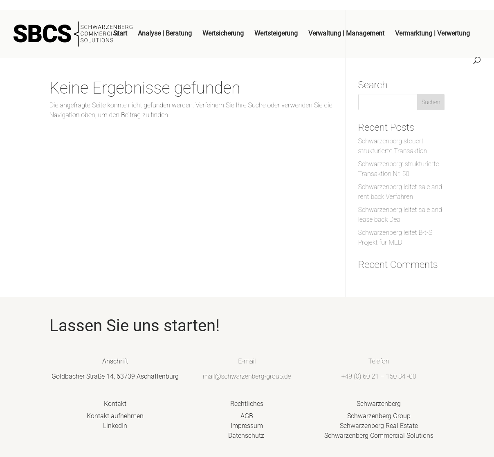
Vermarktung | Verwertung (432, 34)
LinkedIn (126, 427)
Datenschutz (247, 436)
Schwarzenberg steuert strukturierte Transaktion (392, 146)
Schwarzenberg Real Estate (368, 427)
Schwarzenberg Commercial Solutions (368, 436)
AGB (247, 418)
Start (120, 34)
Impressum (247, 427)
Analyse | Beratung (165, 34)
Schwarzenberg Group (368, 418)
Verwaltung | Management (346, 34)
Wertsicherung (223, 34)
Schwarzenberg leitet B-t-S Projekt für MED (395, 237)
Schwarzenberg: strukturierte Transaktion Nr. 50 (398, 169)
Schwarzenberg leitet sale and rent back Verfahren (400, 192)
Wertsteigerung (276, 34)
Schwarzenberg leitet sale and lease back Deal (400, 214)
